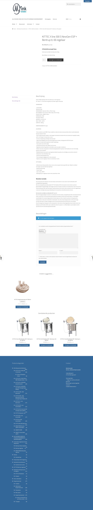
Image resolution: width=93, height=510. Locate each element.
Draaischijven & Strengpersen (20, 459)
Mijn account (22, 24)
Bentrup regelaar (19, 448)
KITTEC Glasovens (20, 413)
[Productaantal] (44, 59)
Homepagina (48, 19)
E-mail (61, 250)
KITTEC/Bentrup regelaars (20, 467)
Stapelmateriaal (17, 481)
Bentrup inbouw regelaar (21, 445)
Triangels (18, 501)
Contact (37, 24)
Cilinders (17, 483)
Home (15, 28)
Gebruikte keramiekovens (19, 462)
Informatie (29, 24)
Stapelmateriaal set (20, 495)
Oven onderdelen (17, 478)
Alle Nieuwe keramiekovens (22, 28)
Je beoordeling (42, 232)
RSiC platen (18, 492)
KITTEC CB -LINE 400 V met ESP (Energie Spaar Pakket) (21, 388)
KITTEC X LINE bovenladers (34, 28)
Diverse (15, 454)
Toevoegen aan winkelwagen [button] (22, 307)
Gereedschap (18, 457)
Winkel (13, 24)
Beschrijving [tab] (15, 97)
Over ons (55, 19)
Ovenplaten (18, 490)
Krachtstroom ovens (20, 464)
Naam (40, 250)
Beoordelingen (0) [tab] (16, 101)
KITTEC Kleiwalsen (20, 473)
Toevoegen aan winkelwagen (55, 60)
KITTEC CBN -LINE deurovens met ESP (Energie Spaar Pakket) (21, 397)
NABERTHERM (19, 430)
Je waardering (42, 229)
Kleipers (17, 476)
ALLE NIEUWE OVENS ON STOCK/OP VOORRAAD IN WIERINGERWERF (27, 19)
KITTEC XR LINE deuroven (21, 423)
